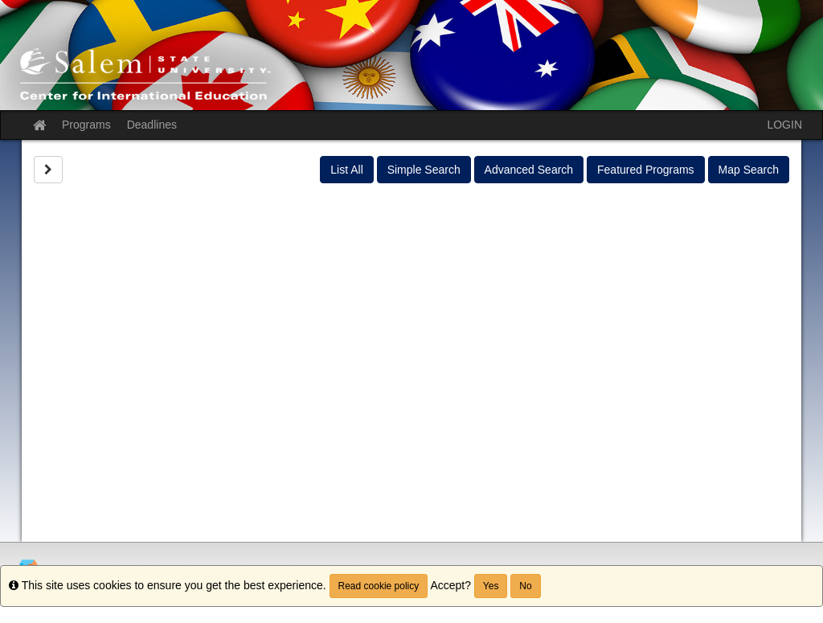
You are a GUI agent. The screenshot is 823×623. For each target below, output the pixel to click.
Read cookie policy (379, 586)
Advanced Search (529, 169)
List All (346, 169)
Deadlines (152, 124)
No (525, 586)
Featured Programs (645, 169)
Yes (491, 586)
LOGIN (784, 124)
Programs (86, 124)
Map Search (749, 169)
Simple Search (424, 169)
